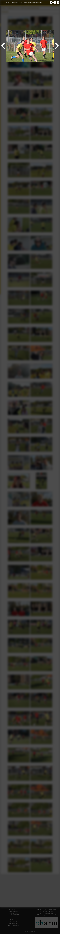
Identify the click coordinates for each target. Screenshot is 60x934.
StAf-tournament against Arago (33, 2)
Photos (7, 2)
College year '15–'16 (16, 2)
